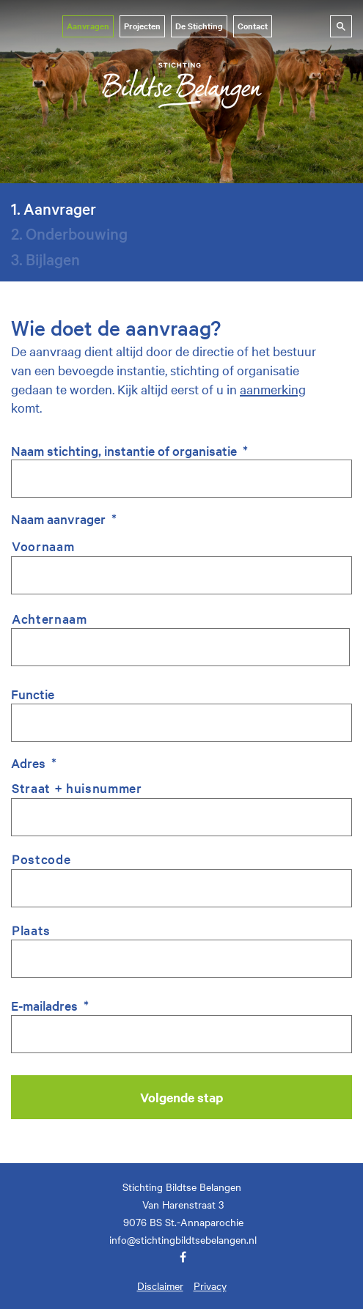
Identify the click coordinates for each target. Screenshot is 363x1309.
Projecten (142, 26)
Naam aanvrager (64, 518)
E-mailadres (50, 1005)
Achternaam (49, 618)
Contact (253, 26)
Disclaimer (160, 1285)
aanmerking (273, 388)
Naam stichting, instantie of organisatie (129, 450)
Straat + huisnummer (77, 787)
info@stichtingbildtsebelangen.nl (183, 1239)
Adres (33, 762)
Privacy (210, 1285)
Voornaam (43, 545)
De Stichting (199, 26)
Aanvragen (88, 26)
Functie (32, 693)
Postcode (41, 858)
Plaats (31, 929)
